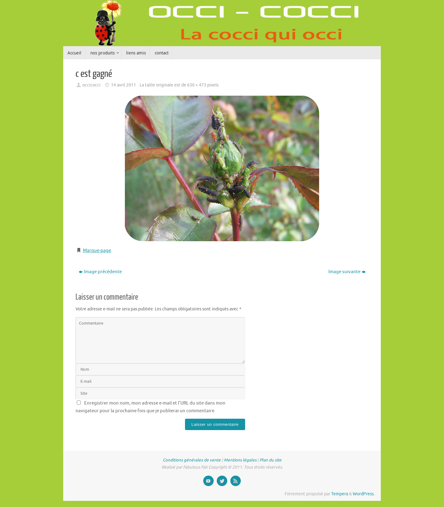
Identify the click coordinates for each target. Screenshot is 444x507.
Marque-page (97, 251)
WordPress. (364, 494)
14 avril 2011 (123, 85)
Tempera (339, 494)
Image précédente (100, 272)
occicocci (91, 85)
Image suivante (347, 272)
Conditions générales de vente (192, 460)
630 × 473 (196, 85)
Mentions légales (240, 460)
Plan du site (271, 460)
